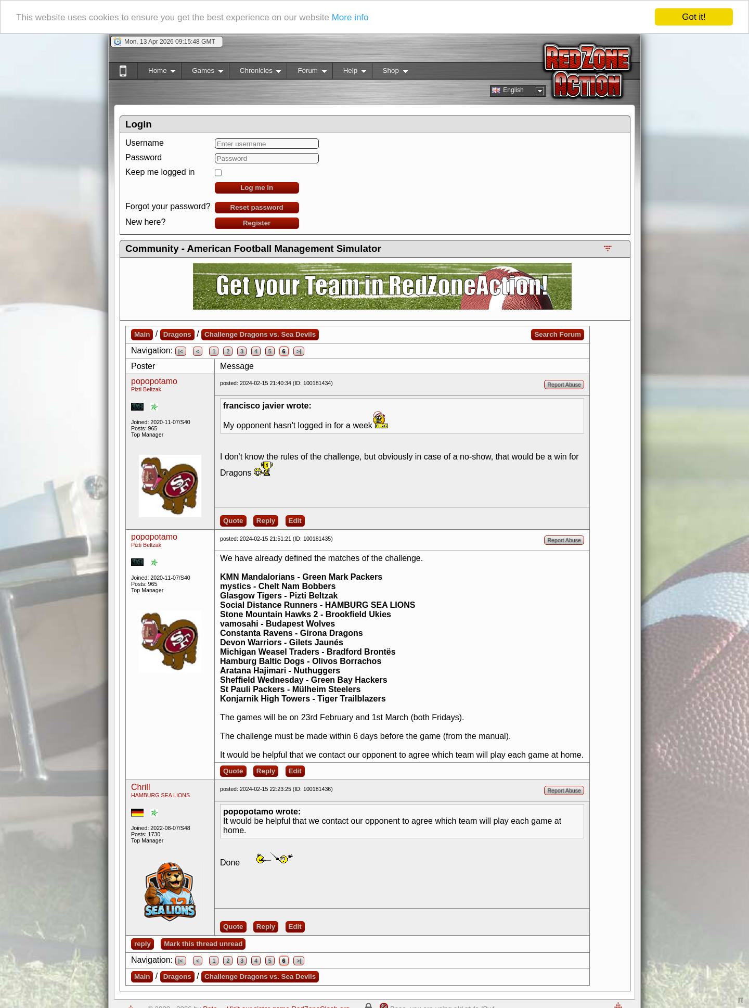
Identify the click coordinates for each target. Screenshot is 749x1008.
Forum (306, 73)
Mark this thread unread (203, 944)
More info (350, 17)
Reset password (256, 207)
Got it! (693, 17)
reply (142, 944)
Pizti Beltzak (146, 389)
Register (256, 223)
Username (144, 142)
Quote (233, 521)
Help (349, 73)
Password (143, 157)
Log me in (256, 188)
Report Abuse (564, 384)
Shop (390, 73)
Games (202, 73)
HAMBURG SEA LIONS (160, 795)
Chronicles (255, 73)
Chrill (140, 787)
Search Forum (557, 334)
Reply (265, 521)
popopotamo (154, 381)
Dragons (177, 334)
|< (180, 351)
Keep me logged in (160, 172)
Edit (295, 521)
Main (142, 334)
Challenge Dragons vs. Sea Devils (260, 334)
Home (156, 73)
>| (298, 351)
